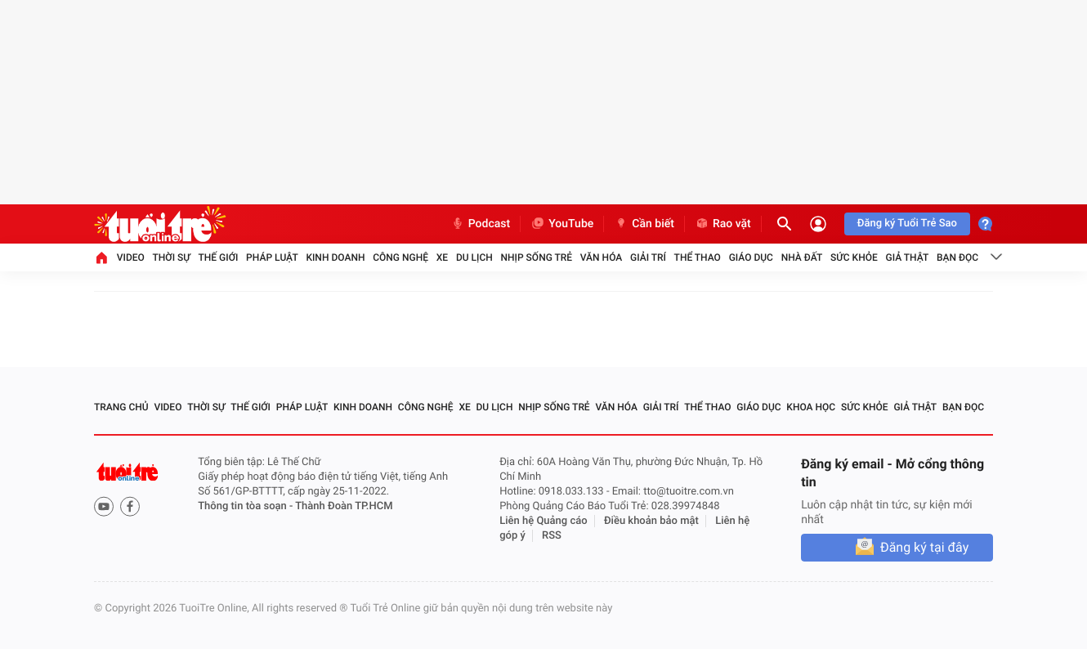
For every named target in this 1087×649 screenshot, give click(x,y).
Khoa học (810, 407)
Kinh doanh (335, 257)
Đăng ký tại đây (924, 547)
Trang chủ (121, 407)
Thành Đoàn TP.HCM (343, 506)
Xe (442, 257)
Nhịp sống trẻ (537, 257)
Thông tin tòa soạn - (246, 506)
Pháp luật (272, 257)
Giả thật (906, 257)
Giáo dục (751, 257)
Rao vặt (723, 224)
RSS (551, 536)
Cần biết (644, 224)
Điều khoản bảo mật (651, 521)
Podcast (480, 224)
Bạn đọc (957, 257)
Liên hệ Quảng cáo (543, 521)
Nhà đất (802, 257)
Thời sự (171, 257)
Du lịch (474, 257)
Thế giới (219, 257)
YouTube (561, 224)
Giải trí (648, 257)
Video (131, 257)
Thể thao (697, 257)
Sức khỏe (854, 257)
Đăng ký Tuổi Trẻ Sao (907, 223)
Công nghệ (400, 257)
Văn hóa (601, 257)
